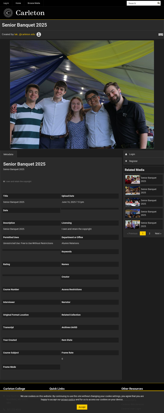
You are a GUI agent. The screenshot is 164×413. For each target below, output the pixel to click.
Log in (6, 3)
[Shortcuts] (161, 33)
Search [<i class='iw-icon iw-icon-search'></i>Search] (159, 3)
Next (158, 233)
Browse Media (34, 3)
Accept (82, 407)
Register (131, 161)
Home (18, 3)
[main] (82, 201)
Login (130, 154)
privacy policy (68, 399)
